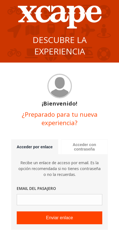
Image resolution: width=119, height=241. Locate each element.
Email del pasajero (36, 188)
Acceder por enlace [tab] (35, 147)
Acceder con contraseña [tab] (84, 146)
